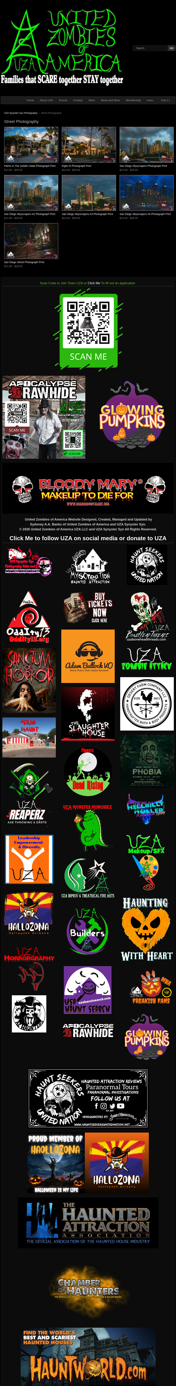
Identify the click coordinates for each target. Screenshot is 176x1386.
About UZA (46, 100)
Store (91, 100)
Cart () (165, 100)
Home (30, 100)
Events (63, 100)
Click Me (94, 283)
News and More (110, 100)
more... (151, 100)
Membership (133, 100)
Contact (78, 100)
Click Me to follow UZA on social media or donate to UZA (88, 538)
